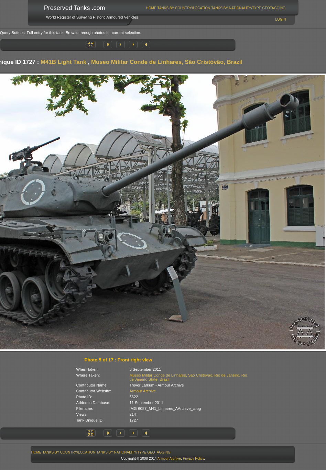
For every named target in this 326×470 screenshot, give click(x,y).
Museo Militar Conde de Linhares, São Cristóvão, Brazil (166, 62)
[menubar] (215, 8)
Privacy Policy (193, 458)
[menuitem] (151, 8)
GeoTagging (273, 8)
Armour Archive (143, 391)
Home (151, 8)
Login (280, 19)
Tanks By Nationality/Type (236, 8)
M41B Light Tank (63, 62)
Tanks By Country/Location (183, 8)
